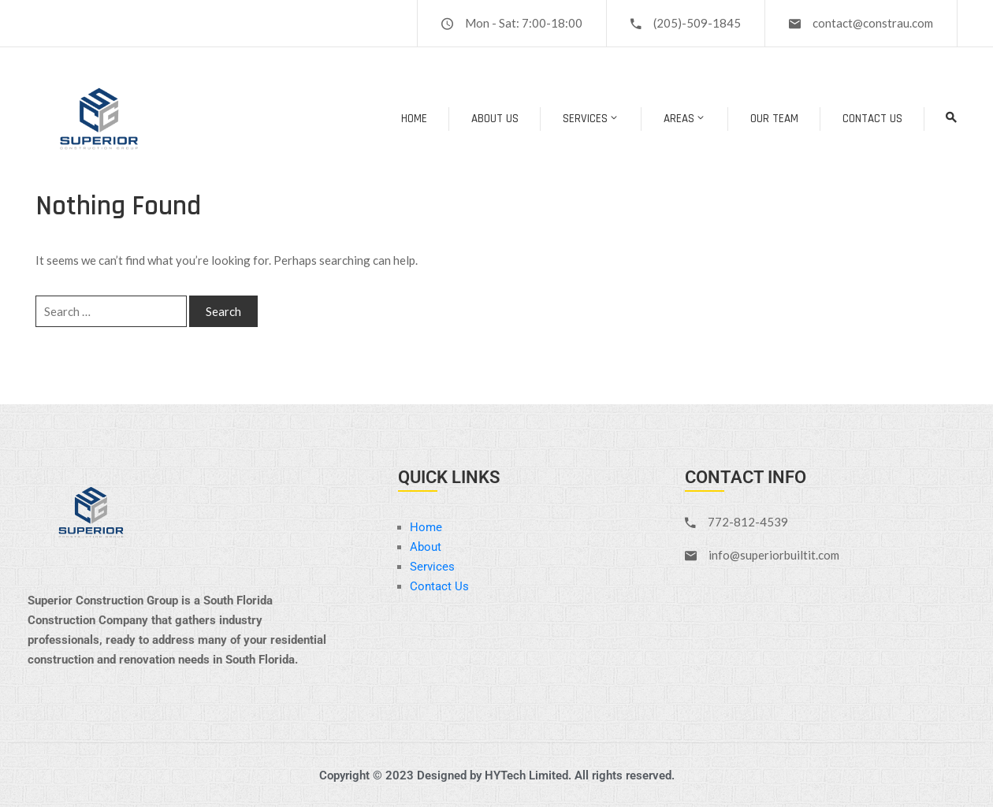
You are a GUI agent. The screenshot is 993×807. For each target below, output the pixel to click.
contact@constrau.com (873, 23)
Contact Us (872, 118)
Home (414, 118)
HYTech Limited (526, 775)
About (425, 547)
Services (591, 118)
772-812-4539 (748, 522)
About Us (495, 118)
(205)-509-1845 (697, 23)
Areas (685, 118)
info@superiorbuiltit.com (773, 555)
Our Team (774, 118)
